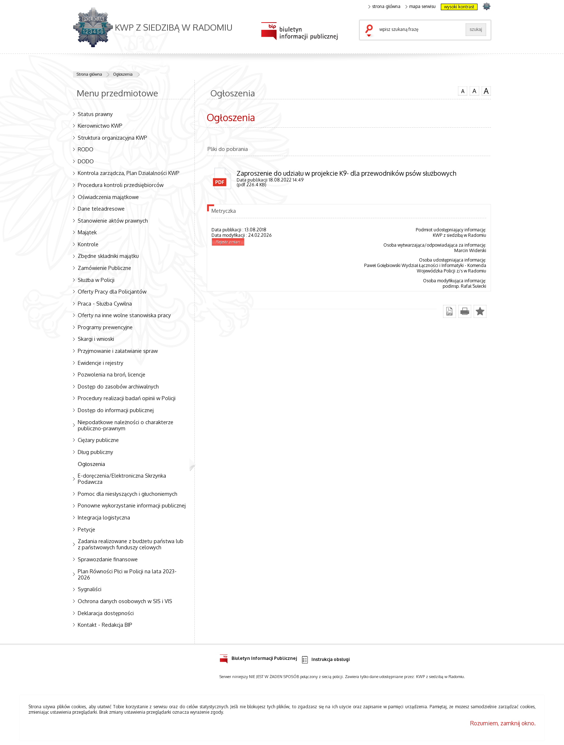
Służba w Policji (96, 279)
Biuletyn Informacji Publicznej (258, 657)
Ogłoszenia (123, 74)
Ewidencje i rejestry (100, 362)
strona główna (384, 6)
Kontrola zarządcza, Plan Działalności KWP (129, 173)
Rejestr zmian (228, 241)
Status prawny (95, 114)
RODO (85, 149)
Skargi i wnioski (96, 338)
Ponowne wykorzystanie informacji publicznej (132, 505)
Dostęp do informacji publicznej (116, 410)
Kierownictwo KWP (100, 125)
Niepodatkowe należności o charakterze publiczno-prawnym (125, 425)
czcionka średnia (474, 90)
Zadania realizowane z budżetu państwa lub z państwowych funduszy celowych (131, 544)
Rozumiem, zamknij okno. (503, 723)
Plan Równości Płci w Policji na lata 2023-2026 (127, 574)
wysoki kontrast (459, 6)
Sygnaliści (89, 589)
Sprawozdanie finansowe (108, 559)
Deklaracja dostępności (106, 613)
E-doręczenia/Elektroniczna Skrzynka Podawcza (122, 478)
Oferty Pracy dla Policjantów (112, 291)
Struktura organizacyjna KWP (112, 137)
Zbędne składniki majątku (108, 255)
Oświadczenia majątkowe (108, 197)
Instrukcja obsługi (325, 660)
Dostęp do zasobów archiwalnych (118, 386)
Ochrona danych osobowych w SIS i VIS (125, 601)
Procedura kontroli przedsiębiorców (121, 185)
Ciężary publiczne (98, 440)
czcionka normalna (462, 90)
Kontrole (88, 244)
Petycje (86, 529)
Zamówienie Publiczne (104, 267)
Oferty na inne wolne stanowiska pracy (124, 315)
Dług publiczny (95, 452)
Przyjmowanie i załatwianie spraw (118, 350)
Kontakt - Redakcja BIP (105, 624)
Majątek (87, 232)
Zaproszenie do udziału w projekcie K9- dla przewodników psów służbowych (346, 173)
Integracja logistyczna (104, 517)
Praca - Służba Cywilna (105, 303)
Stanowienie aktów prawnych (113, 220)
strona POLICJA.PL (486, 6)
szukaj (370, 31)
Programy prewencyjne (105, 327)
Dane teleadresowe (101, 208)
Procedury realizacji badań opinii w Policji (127, 398)
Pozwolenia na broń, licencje (111, 374)
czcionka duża (486, 91)
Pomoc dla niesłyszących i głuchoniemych (127, 493)
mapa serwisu (421, 6)
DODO (86, 161)
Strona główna (89, 74)
